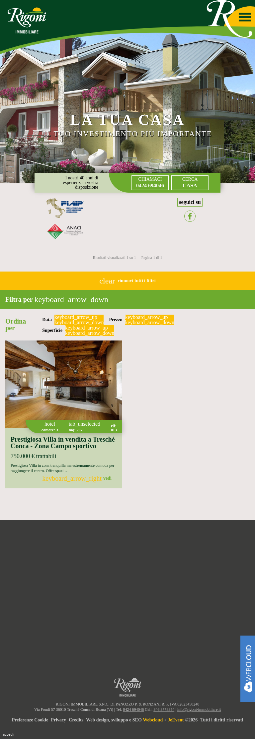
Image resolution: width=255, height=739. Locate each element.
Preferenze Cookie (30, 719)
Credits (76, 719)
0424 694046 (133, 709)
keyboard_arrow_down (79, 322)
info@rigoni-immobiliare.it (199, 709)
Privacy (58, 719)
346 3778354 (163, 709)
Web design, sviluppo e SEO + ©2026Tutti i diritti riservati (164, 719)
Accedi (8, 734)
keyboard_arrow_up (75, 317)
